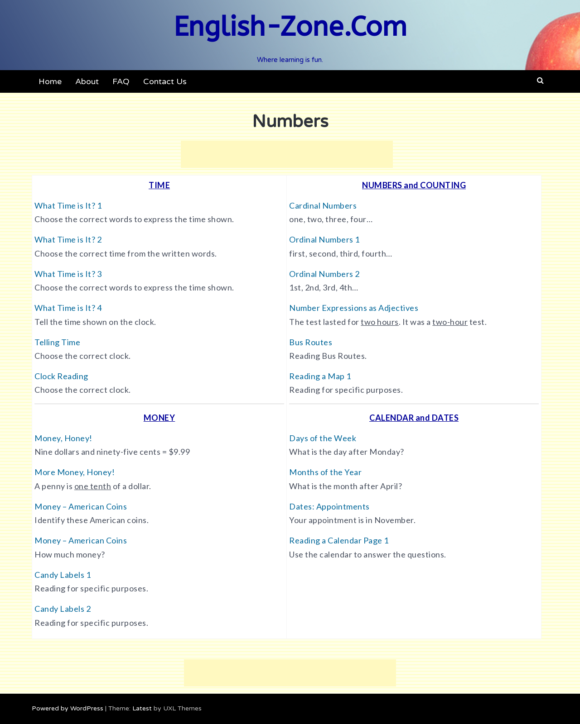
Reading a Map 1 (320, 376)
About (87, 81)
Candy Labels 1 (62, 575)
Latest (142, 708)
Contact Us (165, 81)
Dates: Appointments (329, 506)
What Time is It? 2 (68, 239)
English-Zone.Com (290, 27)
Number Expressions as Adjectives (353, 308)
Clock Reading (61, 376)
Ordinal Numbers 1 (324, 239)
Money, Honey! (63, 438)
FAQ (121, 81)
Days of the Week (322, 438)
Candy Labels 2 (62, 609)
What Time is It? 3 (68, 274)
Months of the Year (325, 472)
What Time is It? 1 (68, 205)
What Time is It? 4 (68, 308)
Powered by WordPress (67, 708)
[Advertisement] (287, 154)
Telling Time (57, 342)
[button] (540, 80)
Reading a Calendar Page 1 (339, 540)
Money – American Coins (80, 506)
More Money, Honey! (74, 472)
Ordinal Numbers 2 (324, 274)
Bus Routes (310, 342)
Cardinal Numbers (323, 205)
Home (50, 81)
